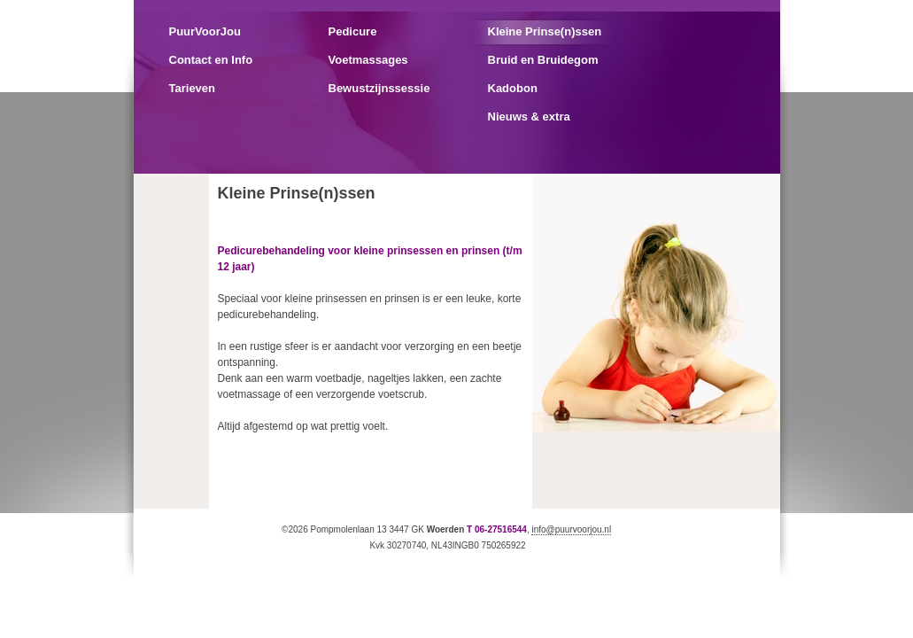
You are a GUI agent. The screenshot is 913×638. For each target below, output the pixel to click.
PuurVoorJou (205, 31)
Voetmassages (368, 59)
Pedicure (353, 31)
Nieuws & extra (529, 116)
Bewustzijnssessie (379, 88)
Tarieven (192, 88)
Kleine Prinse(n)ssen (545, 31)
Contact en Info (211, 59)
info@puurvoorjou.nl (571, 529)
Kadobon (513, 88)
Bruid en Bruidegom (543, 59)
